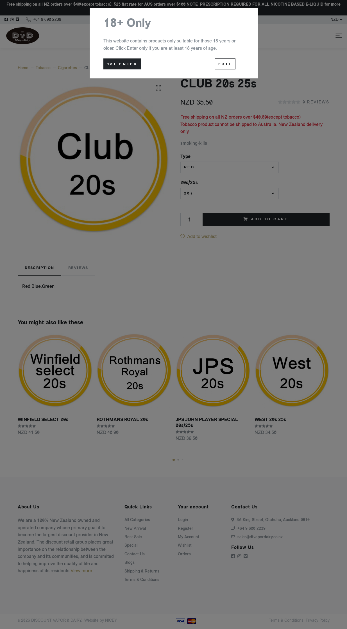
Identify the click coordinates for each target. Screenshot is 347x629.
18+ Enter (122, 64)
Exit (225, 64)
